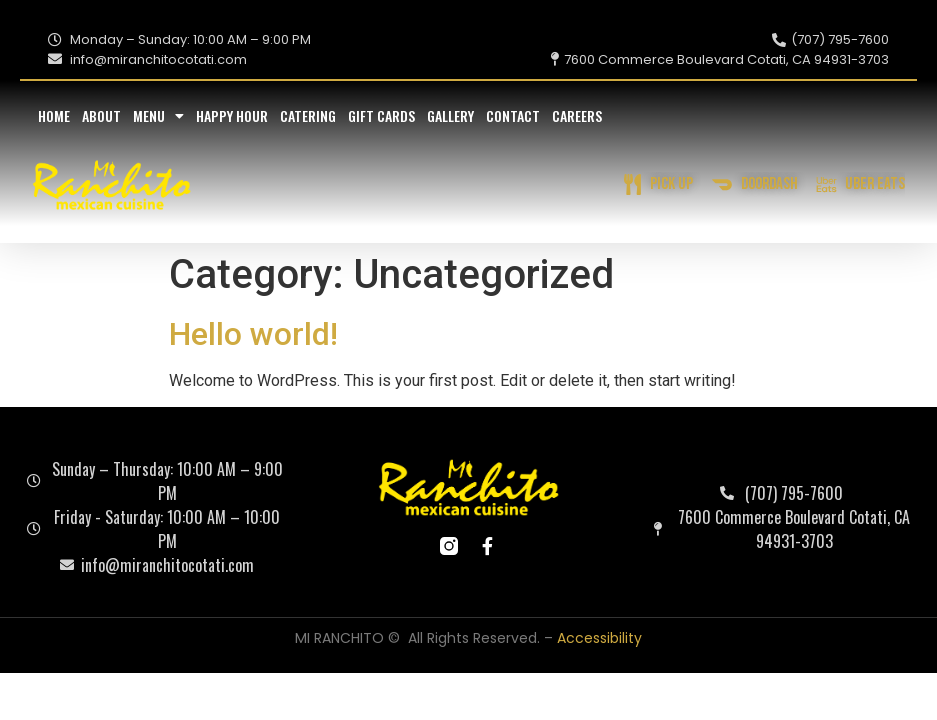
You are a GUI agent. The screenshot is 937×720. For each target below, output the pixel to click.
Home (54, 115)
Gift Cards (381, 115)
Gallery (450, 115)
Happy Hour (232, 115)
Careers (577, 115)
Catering (308, 115)
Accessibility (599, 638)
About (101, 115)
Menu (158, 116)
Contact (513, 115)
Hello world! (253, 334)
